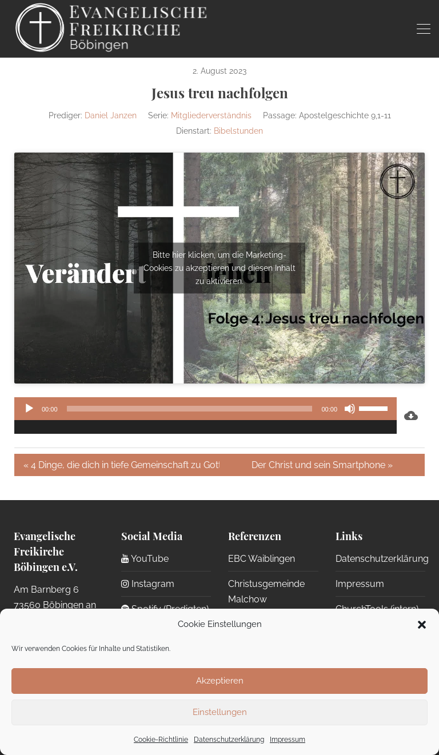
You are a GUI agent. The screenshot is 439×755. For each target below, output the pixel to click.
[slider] (190, 409)
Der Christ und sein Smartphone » (322, 465)
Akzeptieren (220, 681)
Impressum (287, 740)
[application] (205, 415)
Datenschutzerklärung (229, 740)
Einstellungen (220, 712)
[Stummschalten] (350, 408)
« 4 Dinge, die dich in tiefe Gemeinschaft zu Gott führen (121, 465)
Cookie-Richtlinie (161, 740)
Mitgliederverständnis (211, 115)
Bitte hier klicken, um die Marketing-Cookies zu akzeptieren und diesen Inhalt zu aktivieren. (219, 267)
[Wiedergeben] (29, 408)
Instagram (147, 583)
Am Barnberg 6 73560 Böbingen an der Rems (55, 605)
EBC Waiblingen (261, 558)
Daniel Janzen (111, 115)
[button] (422, 624)
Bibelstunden (238, 130)
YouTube (145, 558)
